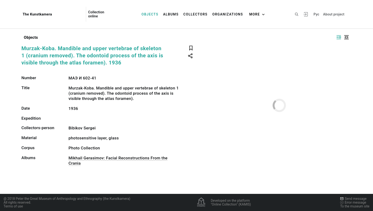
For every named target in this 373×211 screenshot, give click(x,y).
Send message (353, 199)
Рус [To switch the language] (316, 14)
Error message (353, 202)
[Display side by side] (339, 37)
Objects (150, 14)
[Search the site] (297, 14)
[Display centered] (346, 37)
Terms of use (13, 206)
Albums (171, 14)
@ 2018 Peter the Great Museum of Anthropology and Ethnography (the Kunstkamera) (67, 199)
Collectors (195, 14)
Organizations (227, 14)
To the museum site (354, 206)
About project (333, 14)
